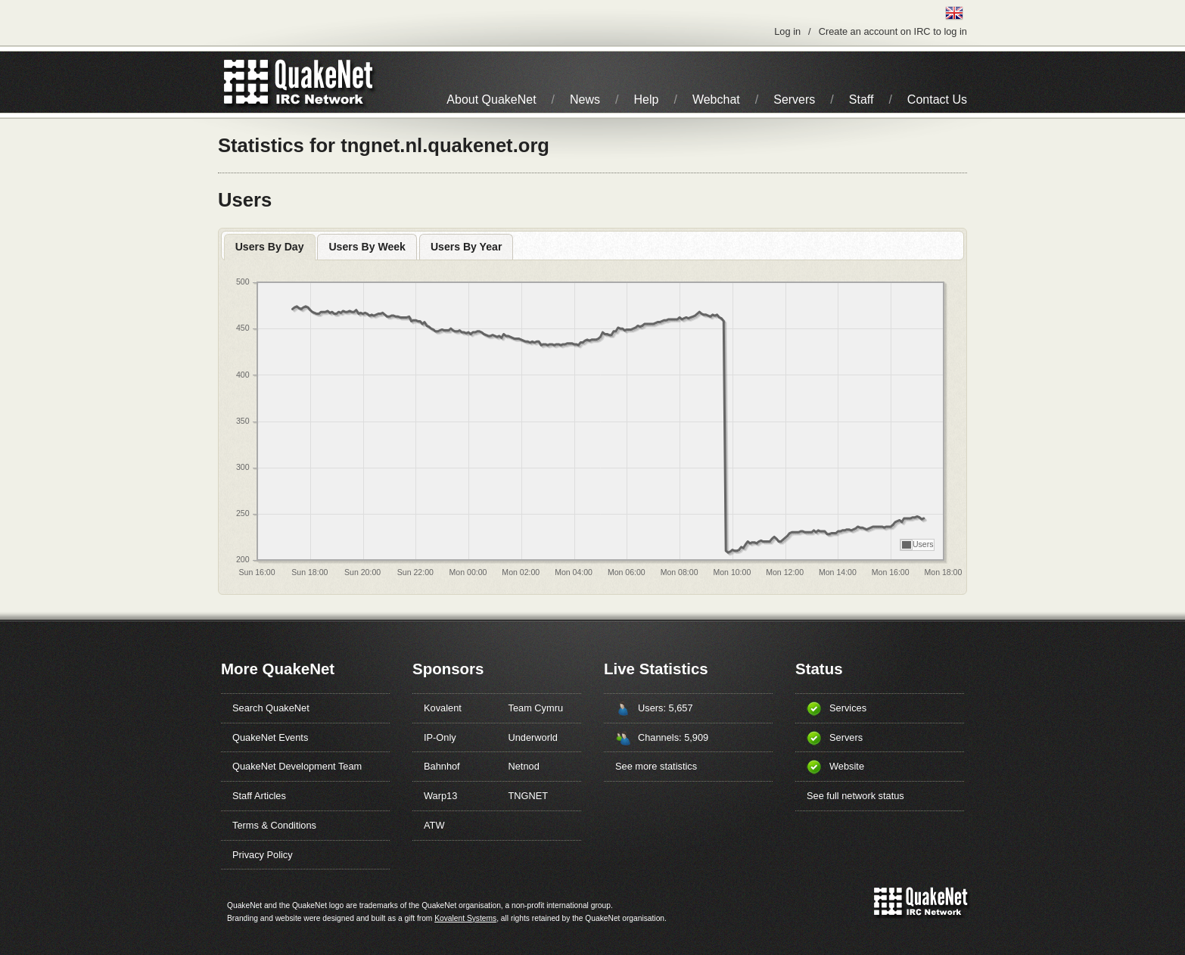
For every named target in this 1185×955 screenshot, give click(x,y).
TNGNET (529, 795)
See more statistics (656, 766)
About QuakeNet (491, 99)
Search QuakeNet (270, 708)
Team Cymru (536, 708)
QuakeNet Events (270, 737)
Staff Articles (259, 795)
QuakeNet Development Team (297, 766)
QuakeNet (246, 82)
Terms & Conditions (274, 825)
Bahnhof (442, 766)
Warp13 (440, 795)
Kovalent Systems (465, 918)
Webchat (716, 99)
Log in (787, 31)
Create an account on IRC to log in (893, 31)
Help (646, 99)
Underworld (533, 737)
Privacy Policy (262, 854)
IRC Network (326, 82)
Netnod (524, 766)
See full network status (855, 795)
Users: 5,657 (665, 708)
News (585, 99)
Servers (794, 99)
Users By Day (269, 247)
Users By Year (466, 247)
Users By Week (366, 247)
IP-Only (440, 737)
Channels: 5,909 (673, 737)
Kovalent (443, 708)
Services (847, 708)
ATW (434, 825)
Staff (861, 99)
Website (846, 766)
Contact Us (937, 99)
